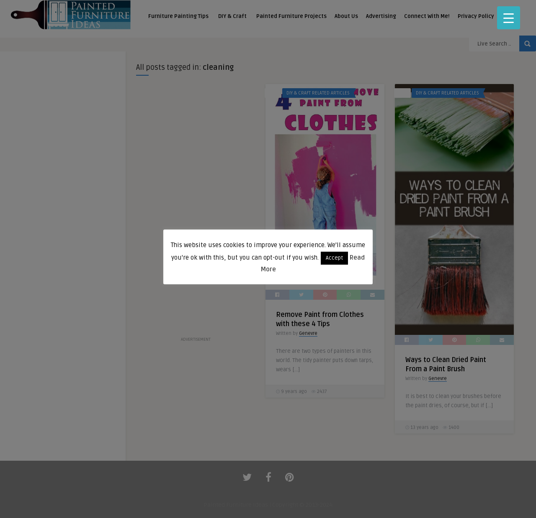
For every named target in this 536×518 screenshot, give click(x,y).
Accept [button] (334, 258)
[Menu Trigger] (508, 17)
